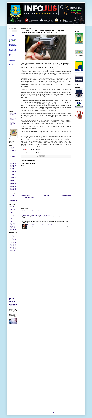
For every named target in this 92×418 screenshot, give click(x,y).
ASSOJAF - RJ (12, 236)
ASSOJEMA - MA (13, 207)
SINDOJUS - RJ (13, 163)
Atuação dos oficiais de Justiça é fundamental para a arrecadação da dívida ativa (13, 301)
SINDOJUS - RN (13, 186)
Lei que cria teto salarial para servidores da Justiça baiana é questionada (36, 215)
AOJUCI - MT (12, 224)
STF (11, 153)
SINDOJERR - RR (13, 200)
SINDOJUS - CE (13, 188)
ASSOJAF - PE (13, 241)
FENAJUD (12, 158)
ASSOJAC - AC (13, 206)
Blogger (52, 412)
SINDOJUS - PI (13, 189)
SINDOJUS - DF (13, 165)
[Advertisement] (44, 203)
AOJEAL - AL (12, 220)
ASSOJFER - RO (13, 229)
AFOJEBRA (12, 148)
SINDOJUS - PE (13, 174)
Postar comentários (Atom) (29, 197)
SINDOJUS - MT (13, 182)
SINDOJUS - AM (13, 169)
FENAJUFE (12, 156)
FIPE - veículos (13, 124)
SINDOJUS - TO (13, 168)
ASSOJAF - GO (13, 244)
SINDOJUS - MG (13, 179)
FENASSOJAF (13, 150)
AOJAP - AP (12, 227)
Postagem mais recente (25, 195)
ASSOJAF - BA (13, 247)
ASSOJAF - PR (13, 239)
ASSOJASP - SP (13, 215)
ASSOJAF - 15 (13, 248)
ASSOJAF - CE (13, 245)
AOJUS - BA (12, 209)
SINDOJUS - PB (13, 177)
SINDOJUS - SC (13, 180)
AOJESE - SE (12, 226)
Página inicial (46, 195)
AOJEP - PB (12, 212)
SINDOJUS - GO (13, 185)
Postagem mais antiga (66, 195)
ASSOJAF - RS (13, 238)
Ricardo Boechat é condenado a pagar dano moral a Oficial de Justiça (40, 224)
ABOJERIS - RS (13, 218)
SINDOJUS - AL (13, 171)
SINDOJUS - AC (13, 166)
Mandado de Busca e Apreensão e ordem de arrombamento (33, 220)
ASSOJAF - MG (13, 242)
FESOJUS (12, 147)
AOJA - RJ (12, 217)
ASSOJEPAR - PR (13, 223)
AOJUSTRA (12, 250)
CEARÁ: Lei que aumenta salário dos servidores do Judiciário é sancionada (36, 210)
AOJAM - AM (12, 221)
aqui (26, 149)
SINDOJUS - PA (13, 183)
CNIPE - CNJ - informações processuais (13, 122)
